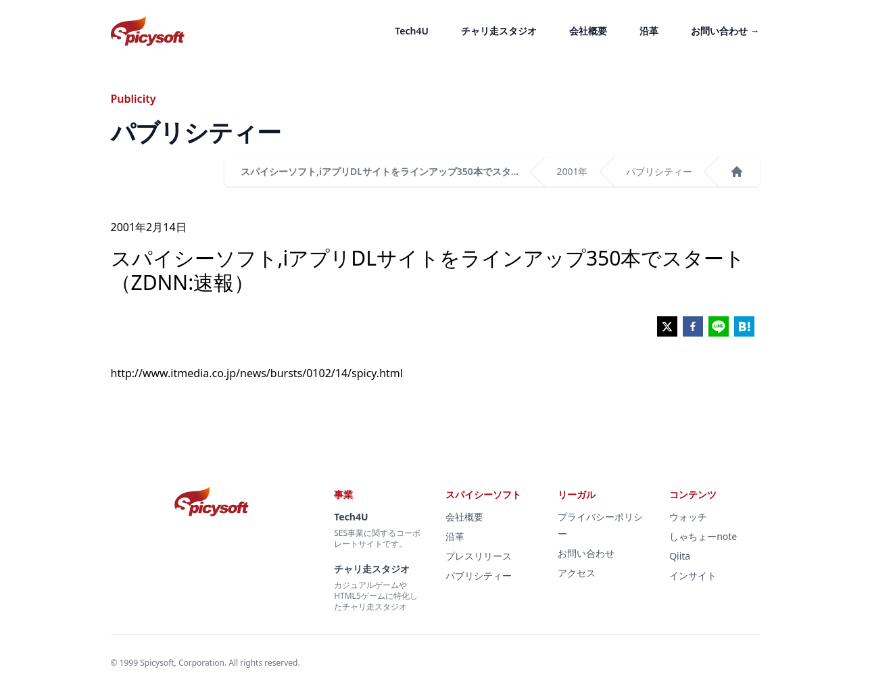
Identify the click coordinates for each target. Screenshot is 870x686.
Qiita (679, 555)
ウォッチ (688, 516)
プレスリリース (478, 555)
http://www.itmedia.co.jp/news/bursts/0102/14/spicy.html (257, 373)
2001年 (571, 171)
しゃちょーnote (703, 536)
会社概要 (588, 30)
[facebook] (693, 326)
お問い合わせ (725, 30)
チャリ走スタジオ (499, 30)
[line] (718, 326)
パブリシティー (659, 171)
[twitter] (667, 326)
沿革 (648, 30)
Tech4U (412, 30)
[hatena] (744, 326)
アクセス (577, 572)
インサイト (693, 575)
